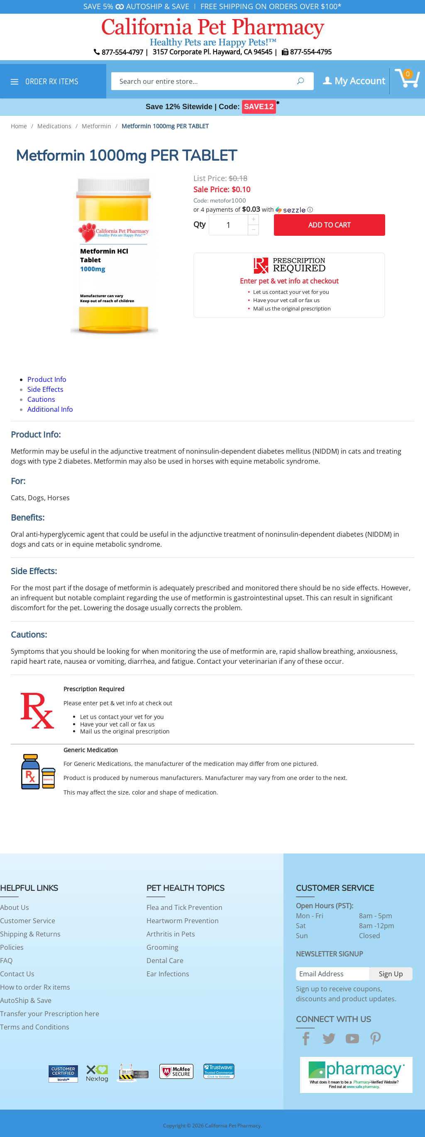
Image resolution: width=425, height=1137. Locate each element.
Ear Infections (168, 973)
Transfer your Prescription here (49, 1013)
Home (19, 126)
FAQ (6, 960)
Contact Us (17, 973)
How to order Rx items (35, 987)
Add (329, 225)
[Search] (199, 81)
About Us (14, 907)
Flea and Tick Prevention (184, 907)
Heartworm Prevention (183, 920)
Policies (12, 947)
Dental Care (165, 960)
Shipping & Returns (30, 934)
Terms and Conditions (34, 1027)
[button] (289, 209)
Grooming (162, 947)
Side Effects (45, 389)
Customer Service (27, 920)
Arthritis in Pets (171, 934)
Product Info (46, 379)
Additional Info (50, 409)
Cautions (41, 399)
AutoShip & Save (25, 1000)
